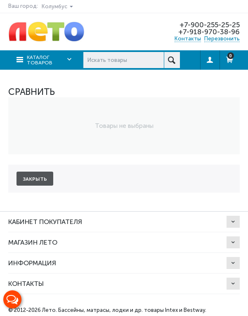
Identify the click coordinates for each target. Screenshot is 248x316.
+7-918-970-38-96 (209, 32)
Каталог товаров (39, 60)
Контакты (188, 38)
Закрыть (35, 179)
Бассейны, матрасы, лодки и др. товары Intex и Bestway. (132, 310)
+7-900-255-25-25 (210, 25)
